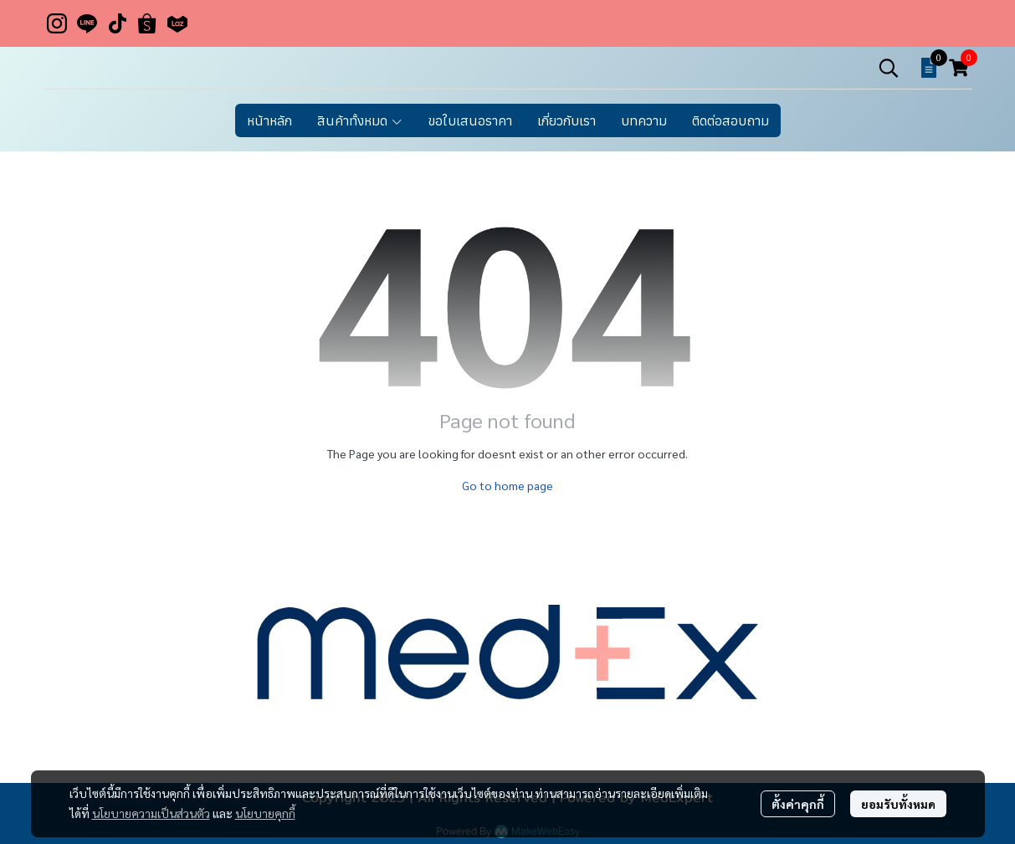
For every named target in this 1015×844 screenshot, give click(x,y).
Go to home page (507, 485)
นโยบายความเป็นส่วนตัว (151, 813)
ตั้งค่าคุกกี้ (798, 803)
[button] (888, 68)
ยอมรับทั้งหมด (898, 803)
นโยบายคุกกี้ (265, 813)
